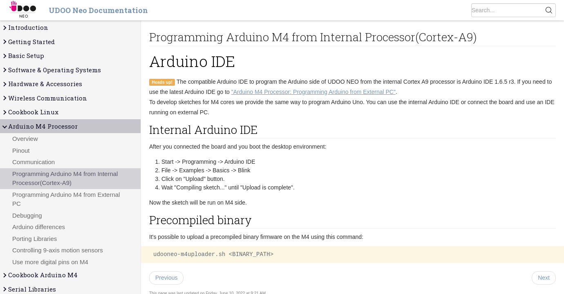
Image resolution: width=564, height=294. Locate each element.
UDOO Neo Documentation (98, 10)
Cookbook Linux (30, 112)
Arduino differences (38, 226)
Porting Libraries (34, 238)
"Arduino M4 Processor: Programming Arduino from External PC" (313, 92)
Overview (25, 138)
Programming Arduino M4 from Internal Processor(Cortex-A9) (65, 178)
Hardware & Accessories (42, 84)
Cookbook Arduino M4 (40, 275)
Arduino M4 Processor (40, 126)
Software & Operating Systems (51, 70)
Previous (166, 277)
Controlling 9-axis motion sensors (57, 250)
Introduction (25, 27)
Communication (33, 161)
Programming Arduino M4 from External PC (66, 199)
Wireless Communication (44, 98)
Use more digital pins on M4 (50, 261)
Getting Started (28, 42)
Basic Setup (23, 55)
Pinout (21, 150)
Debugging (27, 215)
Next (544, 277)
